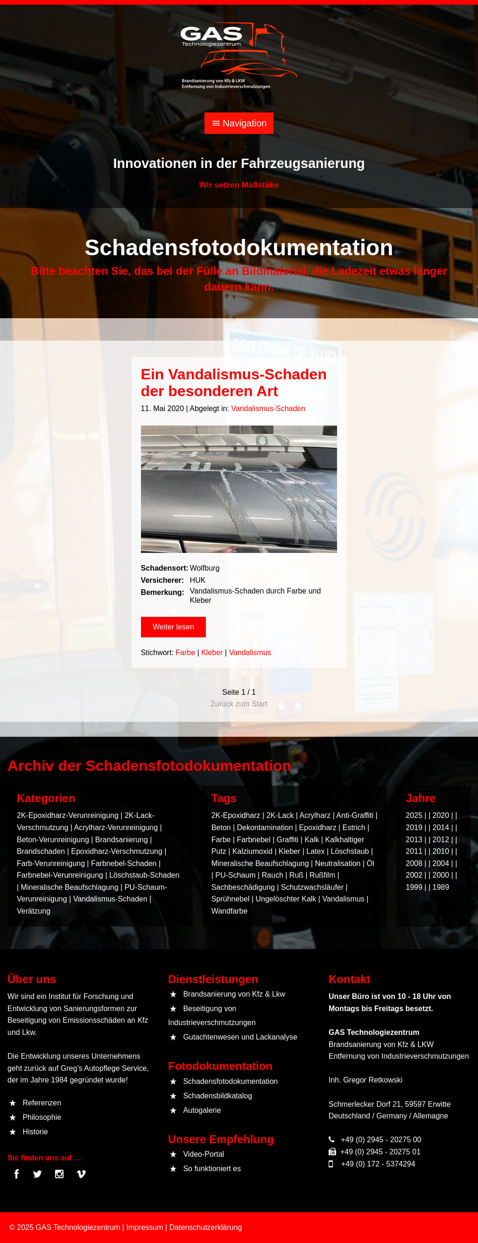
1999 (414, 887)
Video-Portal (203, 1154)
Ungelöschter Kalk (286, 899)
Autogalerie (202, 1110)
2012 (441, 840)
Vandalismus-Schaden (266, 426)
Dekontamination (265, 827)
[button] (179, 625)
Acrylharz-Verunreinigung (116, 827)
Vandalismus (249, 648)
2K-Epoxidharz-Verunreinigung (68, 815)
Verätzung (33, 911)
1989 (441, 887)
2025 (414, 815)
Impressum (144, 1227)
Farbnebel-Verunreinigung (60, 875)
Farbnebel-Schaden (124, 863)
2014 (441, 827)
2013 (414, 840)
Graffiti (288, 840)
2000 (441, 875)
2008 (414, 863)
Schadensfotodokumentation (230, 1081)
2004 (441, 863)
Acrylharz (315, 815)
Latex (315, 851)
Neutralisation (338, 863)
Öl (370, 863)
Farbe (190, 648)
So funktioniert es (212, 1169)
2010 (441, 851)
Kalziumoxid (252, 851)
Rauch (272, 875)
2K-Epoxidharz (235, 815)
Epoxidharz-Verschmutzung (116, 851)
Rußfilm (322, 875)
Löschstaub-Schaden (144, 875)
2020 (441, 815)
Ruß (296, 875)
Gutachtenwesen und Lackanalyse (240, 1037)
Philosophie (41, 1117)
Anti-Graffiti (354, 815)
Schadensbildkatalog (217, 1096)
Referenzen (41, 1103)
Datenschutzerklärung (205, 1227)
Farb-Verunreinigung (51, 863)
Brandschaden (41, 851)
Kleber (214, 648)
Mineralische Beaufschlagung (70, 887)
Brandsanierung (121, 840)
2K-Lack (280, 815)
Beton (221, 827)
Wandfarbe (229, 911)
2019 (414, 827)
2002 (414, 875)
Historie (35, 1132)
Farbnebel (253, 840)
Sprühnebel (230, 899)
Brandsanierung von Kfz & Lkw (234, 994)
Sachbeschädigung (243, 887)
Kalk (311, 840)
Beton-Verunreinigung (53, 840)
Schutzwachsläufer (312, 887)
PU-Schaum (235, 875)
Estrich (354, 827)
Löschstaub (349, 851)
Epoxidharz (318, 827)
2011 (414, 851)
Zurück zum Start (239, 704)
